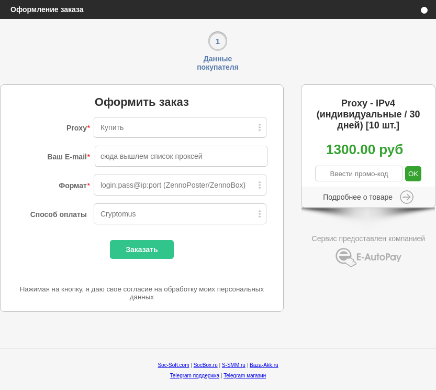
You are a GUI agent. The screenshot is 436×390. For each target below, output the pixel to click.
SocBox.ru (206, 365)
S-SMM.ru (233, 365)
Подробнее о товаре (358, 197)
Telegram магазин (244, 375)
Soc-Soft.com (173, 365)
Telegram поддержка (194, 375)
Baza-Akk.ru (264, 365)
